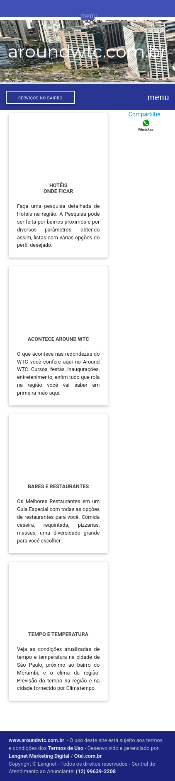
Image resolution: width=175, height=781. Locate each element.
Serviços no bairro (40, 98)
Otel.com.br (88, 756)
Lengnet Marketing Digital (39, 756)
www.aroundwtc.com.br (36, 740)
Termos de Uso (65, 748)
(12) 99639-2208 (96, 771)
